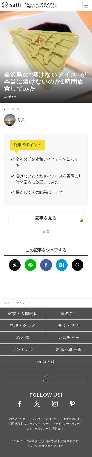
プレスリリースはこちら (44, 418)
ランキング (23, 349)
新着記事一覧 (69, 349)
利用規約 (14, 423)
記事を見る (46, 218)
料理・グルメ (23, 325)
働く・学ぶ (69, 325)
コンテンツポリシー (36, 423)
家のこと (69, 313)
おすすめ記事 (72, 418)
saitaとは (46, 361)
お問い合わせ (17, 418)
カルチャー (23, 302)
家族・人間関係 (23, 313)
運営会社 (57, 428)
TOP (7, 302)
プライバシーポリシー (66, 423)
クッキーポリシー (37, 428)
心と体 (22, 337)
